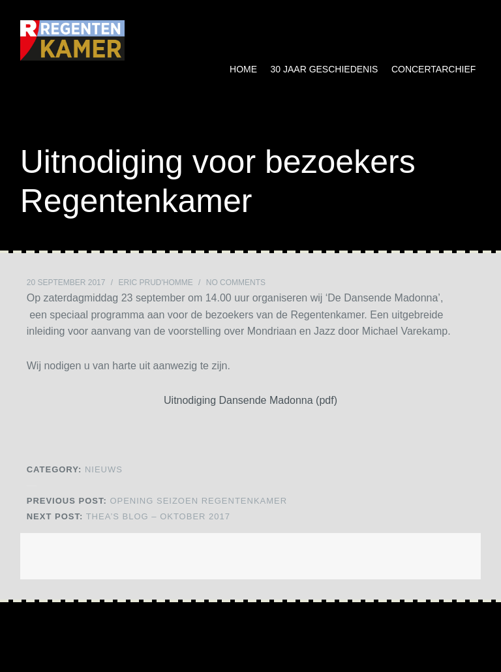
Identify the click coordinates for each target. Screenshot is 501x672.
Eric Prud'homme (155, 282)
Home (243, 69)
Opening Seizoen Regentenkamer (157, 501)
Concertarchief (433, 69)
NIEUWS (104, 469)
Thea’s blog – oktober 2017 (128, 516)
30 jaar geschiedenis (324, 69)
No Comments (236, 282)
